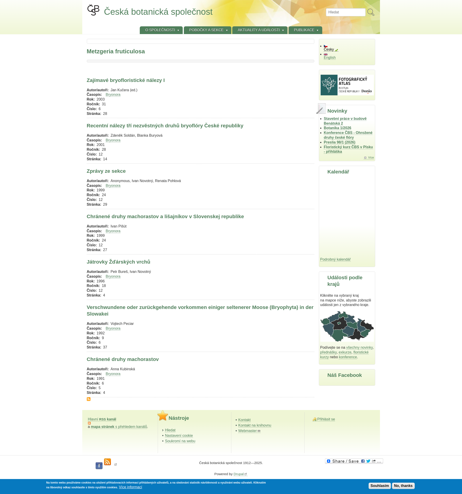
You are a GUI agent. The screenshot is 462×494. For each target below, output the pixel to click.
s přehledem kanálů (119, 427)
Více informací (130, 487)
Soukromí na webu (180, 441)
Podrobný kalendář (335, 259)
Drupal (241, 474)
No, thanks (403, 486)
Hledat (170, 430)
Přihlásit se (326, 419)
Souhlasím (380, 486)
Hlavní (102, 419)
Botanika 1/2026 (337, 128)
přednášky (328, 352)
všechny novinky (359, 347)
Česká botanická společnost (158, 12)
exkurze (345, 352)
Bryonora (113, 94)
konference (348, 357)
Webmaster (249, 431)
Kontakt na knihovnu (254, 425)
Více (371, 157)
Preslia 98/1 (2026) (339, 142)
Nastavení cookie (179, 435)
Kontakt (244, 420)
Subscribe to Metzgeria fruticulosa (88, 399)
